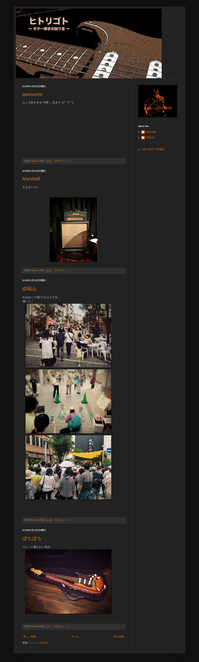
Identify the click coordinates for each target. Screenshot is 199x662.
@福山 (29, 288)
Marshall (31, 178)
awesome (32, 94)
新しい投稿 (29, 636)
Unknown (151, 131)
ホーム (75, 636)
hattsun (150, 137)
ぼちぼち (32, 538)
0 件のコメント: (63, 161)
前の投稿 (119, 636)
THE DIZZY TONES (152, 149)
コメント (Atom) (38, 642)
